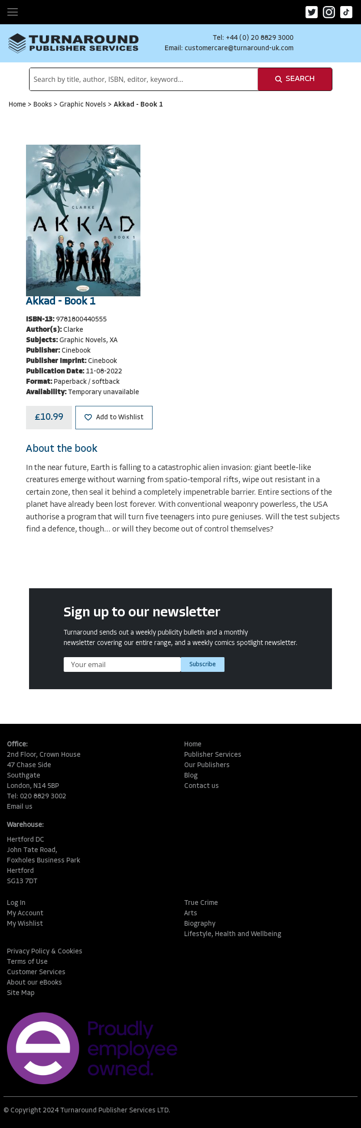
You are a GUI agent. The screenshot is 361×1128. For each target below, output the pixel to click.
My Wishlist (25, 924)
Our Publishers (207, 765)
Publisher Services (212, 755)
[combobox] (143, 79)
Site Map (21, 993)
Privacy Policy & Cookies (44, 951)
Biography (199, 924)
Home (18, 104)
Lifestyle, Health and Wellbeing (232, 934)
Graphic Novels (83, 104)
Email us (20, 807)
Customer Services (36, 972)
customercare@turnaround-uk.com (239, 48)
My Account (25, 913)
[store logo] (74, 43)
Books (43, 104)
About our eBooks (34, 982)
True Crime (201, 903)
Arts (190, 913)
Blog (191, 775)
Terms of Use (27, 962)
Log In (16, 903)
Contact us (201, 786)
